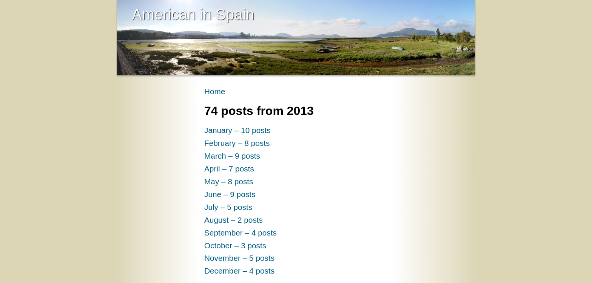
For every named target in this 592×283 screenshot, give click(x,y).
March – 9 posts (232, 155)
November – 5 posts (239, 258)
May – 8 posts (228, 181)
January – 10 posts (237, 130)
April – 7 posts (229, 168)
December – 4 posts (239, 270)
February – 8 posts (237, 143)
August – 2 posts (233, 220)
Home (214, 91)
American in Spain (193, 14)
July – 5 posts (228, 207)
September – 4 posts (240, 232)
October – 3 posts (235, 245)
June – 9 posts (229, 194)
